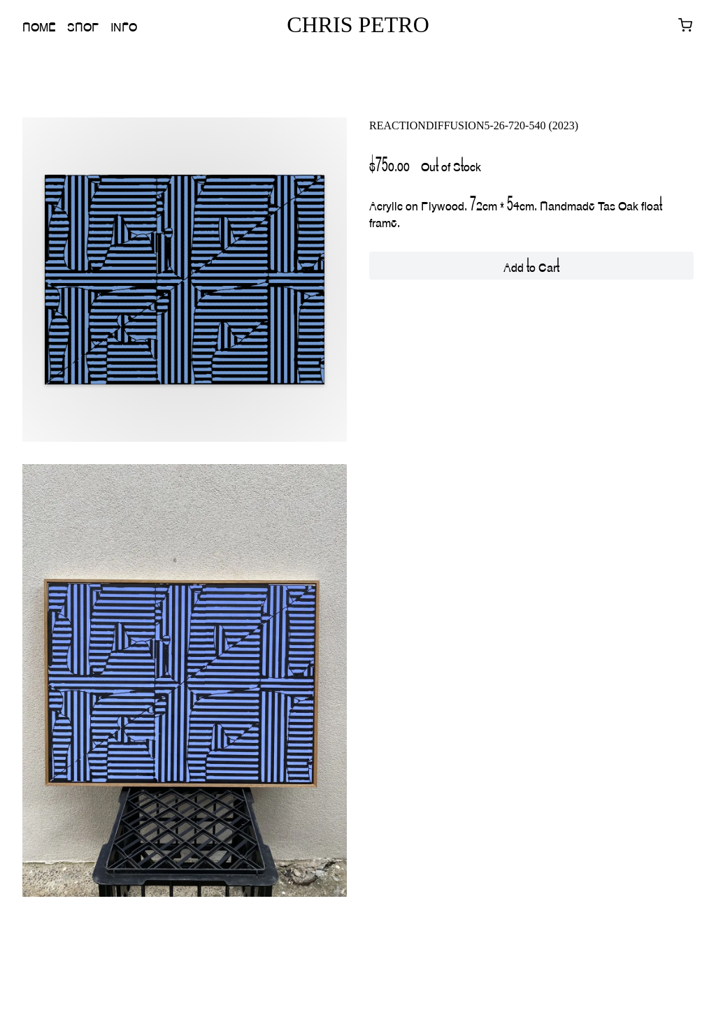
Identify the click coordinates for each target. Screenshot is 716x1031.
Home (39, 25)
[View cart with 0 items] (685, 25)
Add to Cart (531, 266)
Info (123, 25)
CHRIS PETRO (358, 24)
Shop (83, 25)
